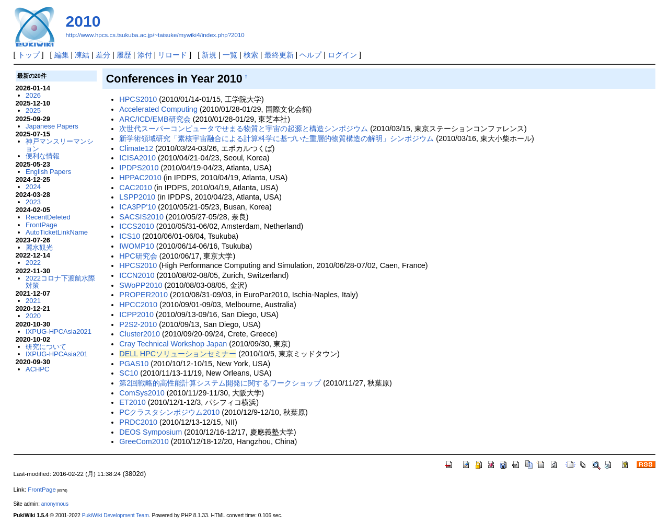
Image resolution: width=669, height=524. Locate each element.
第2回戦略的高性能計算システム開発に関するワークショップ (220, 383)
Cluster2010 (139, 334)
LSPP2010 (137, 197)
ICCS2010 (136, 226)
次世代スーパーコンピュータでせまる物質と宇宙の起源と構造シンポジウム (243, 128)
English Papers (48, 172)
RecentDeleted (48, 217)
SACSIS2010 (141, 217)
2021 (33, 301)
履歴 (124, 55)
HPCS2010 (138, 99)
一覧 (230, 55)
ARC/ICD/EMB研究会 (154, 119)
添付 (144, 55)
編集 (61, 55)
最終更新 (279, 55)
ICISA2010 (137, 158)
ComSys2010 (141, 393)
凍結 (82, 55)
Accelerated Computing (158, 109)
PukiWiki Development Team (115, 515)
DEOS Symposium (150, 432)
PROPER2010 (143, 294)
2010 (83, 21)
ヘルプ (310, 55)
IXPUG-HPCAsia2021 (58, 331)
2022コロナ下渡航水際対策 (60, 281)
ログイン (342, 55)
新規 (209, 55)
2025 (33, 110)
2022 (33, 262)
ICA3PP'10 (137, 207)
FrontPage (41, 225)
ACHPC (37, 369)
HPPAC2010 (140, 177)
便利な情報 (43, 156)
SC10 (128, 373)
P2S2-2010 (138, 324)
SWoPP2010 (140, 285)
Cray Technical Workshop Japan (173, 344)
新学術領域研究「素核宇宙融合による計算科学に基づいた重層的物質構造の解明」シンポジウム (276, 138)
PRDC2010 (138, 422)
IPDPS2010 (138, 168)
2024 (33, 187)
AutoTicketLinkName (57, 232)
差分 (103, 55)
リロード (172, 55)
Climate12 (136, 148)
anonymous (54, 504)
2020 (33, 316)
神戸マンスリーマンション (60, 145)
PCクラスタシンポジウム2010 (169, 412)
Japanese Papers (52, 126)
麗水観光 (39, 247)
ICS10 (129, 236)
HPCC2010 (138, 304)
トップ (29, 55)
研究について (46, 347)
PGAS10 (133, 363)
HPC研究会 (138, 256)
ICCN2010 (136, 275)
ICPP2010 (136, 314)
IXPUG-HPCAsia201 (57, 354)
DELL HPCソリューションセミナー (177, 354)
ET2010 (132, 402)
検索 (251, 55)
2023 (33, 202)
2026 (33, 95)
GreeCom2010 (143, 441)
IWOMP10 (136, 246)
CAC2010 (135, 187)
